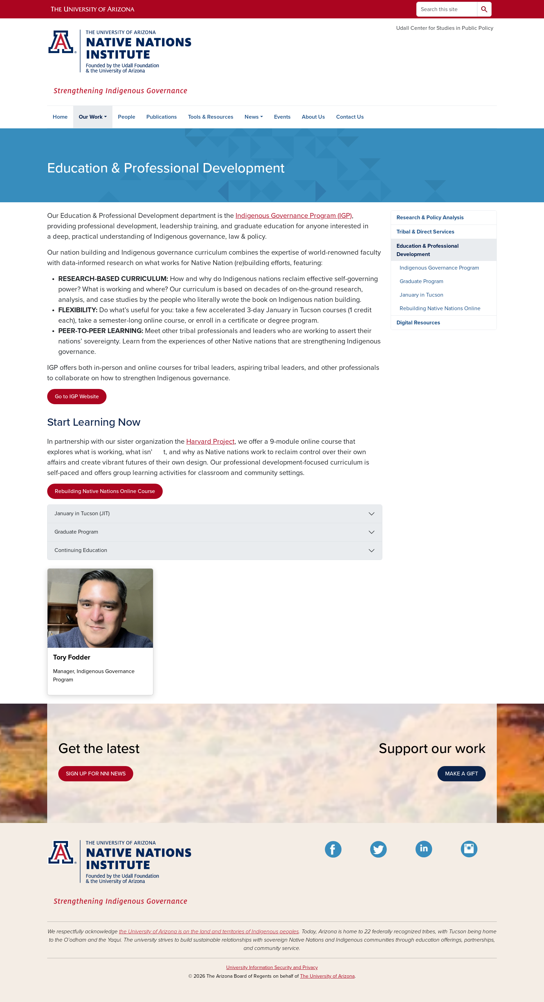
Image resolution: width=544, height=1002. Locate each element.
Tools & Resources (210, 116)
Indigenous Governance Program (439, 267)
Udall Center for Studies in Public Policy (444, 28)
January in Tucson (421, 294)
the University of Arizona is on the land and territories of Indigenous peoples (209, 931)
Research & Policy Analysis (430, 217)
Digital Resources (418, 322)
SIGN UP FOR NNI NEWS (96, 773)
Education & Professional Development (428, 250)
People (126, 116)
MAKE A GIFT (461, 773)
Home (60, 116)
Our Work (91, 116)
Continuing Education (80, 550)
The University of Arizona (327, 976)
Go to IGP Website (77, 396)
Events (282, 116)
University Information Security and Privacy (272, 967)
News (252, 116)
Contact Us (350, 116)
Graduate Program (76, 531)
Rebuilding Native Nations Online (440, 308)
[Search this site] (446, 9)
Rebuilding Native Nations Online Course (105, 491)
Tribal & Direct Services (425, 231)
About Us (313, 116)
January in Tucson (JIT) (82, 513)
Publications (161, 116)
